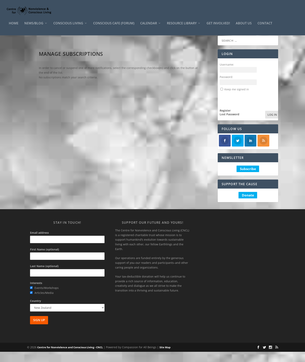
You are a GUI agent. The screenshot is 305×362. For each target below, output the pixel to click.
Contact (265, 26)
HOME (13, 26)
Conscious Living (68, 26)
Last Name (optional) (44, 276)
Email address (39, 243)
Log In (272, 125)
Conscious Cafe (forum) (113, 26)
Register (225, 121)
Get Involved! (218, 26)
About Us (244, 26)
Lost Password (229, 124)
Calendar (148, 26)
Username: (227, 75)
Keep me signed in (236, 99)
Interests (36, 293)
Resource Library (182, 26)
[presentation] (249, 109)
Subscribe (248, 179)
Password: (226, 87)
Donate (248, 205)
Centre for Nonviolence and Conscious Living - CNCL (70, 357)
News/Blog (33, 26)
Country (35, 311)
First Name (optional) (44, 259)
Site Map (164, 357)
